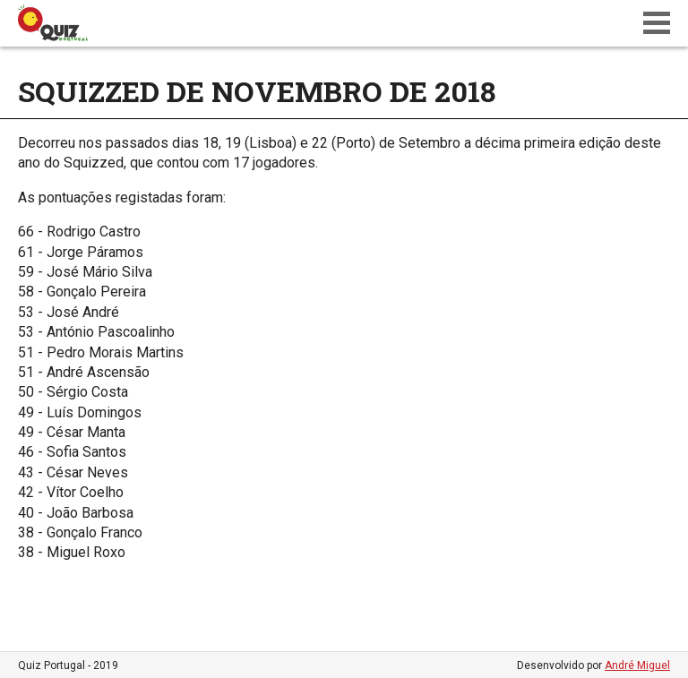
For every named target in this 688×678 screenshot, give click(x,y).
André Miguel (637, 665)
